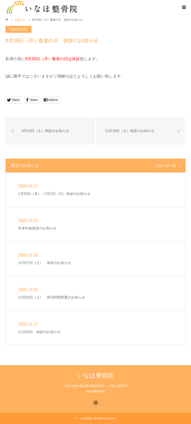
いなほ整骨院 (95, 375)
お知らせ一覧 (165, 165)
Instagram (95, 402)
